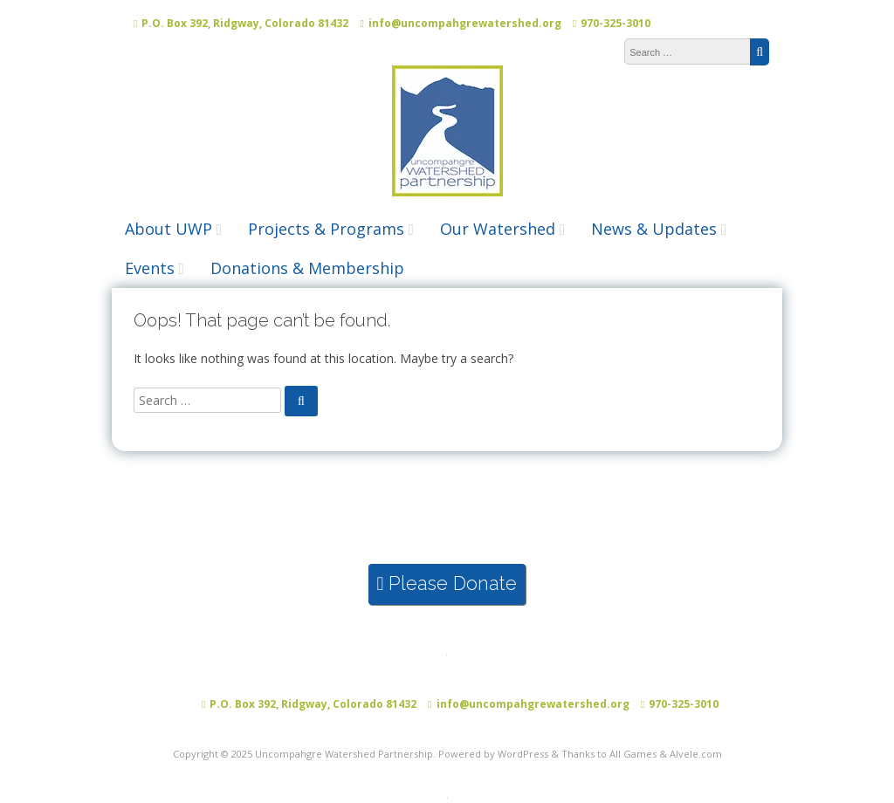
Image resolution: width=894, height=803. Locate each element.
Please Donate (447, 583)
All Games (633, 753)
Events (150, 267)
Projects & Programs (326, 228)
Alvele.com (696, 753)
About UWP (168, 228)
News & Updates (654, 228)
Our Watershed (497, 228)
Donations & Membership (307, 267)
